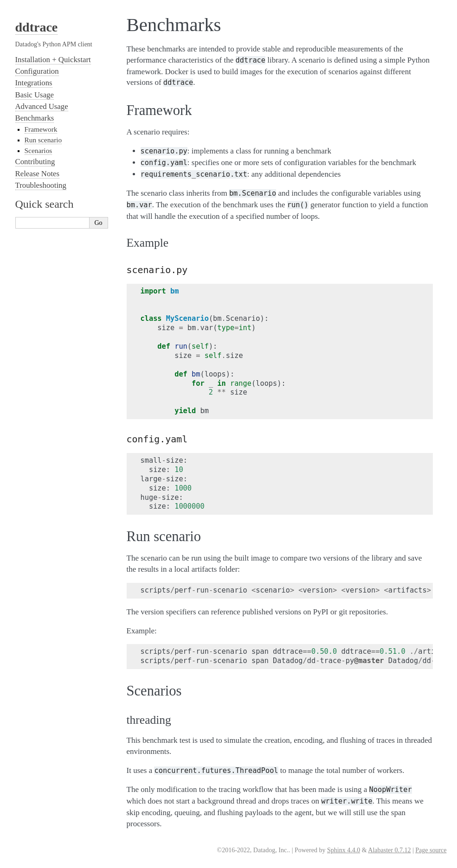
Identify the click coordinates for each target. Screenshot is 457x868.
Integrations (33, 82)
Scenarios (38, 150)
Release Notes (37, 173)
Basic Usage (34, 94)
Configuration (37, 71)
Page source (430, 850)
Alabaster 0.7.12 (389, 850)
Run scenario (43, 140)
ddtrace (36, 27)
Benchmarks (34, 118)
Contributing (35, 161)
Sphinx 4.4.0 (343, 850)
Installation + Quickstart (53, 59)
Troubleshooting (40, 185)
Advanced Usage (41, 106)
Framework (41, 129)
